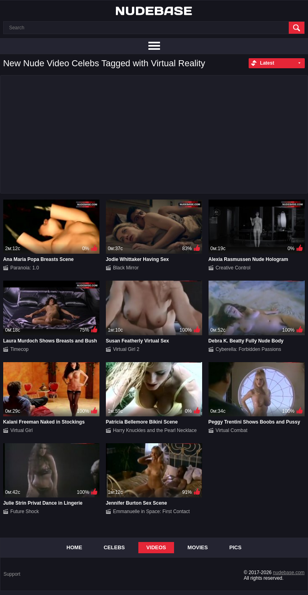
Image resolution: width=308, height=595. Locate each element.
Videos (156, 547)
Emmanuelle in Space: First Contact (151, 511)
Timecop (19, 349)
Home (74, 547)
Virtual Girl (21, 430)
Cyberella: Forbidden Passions (248, 349)
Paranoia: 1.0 (24, 268)
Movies (198, 547)
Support (12, 574)
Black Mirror (126, 268)
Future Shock (24, 511)
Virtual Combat (231, 430)
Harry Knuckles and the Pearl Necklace (155, 430)
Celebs (114, 547)
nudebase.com (289, 572)
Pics (235, 547)
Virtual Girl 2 (126, 349)
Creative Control (233, 268)
